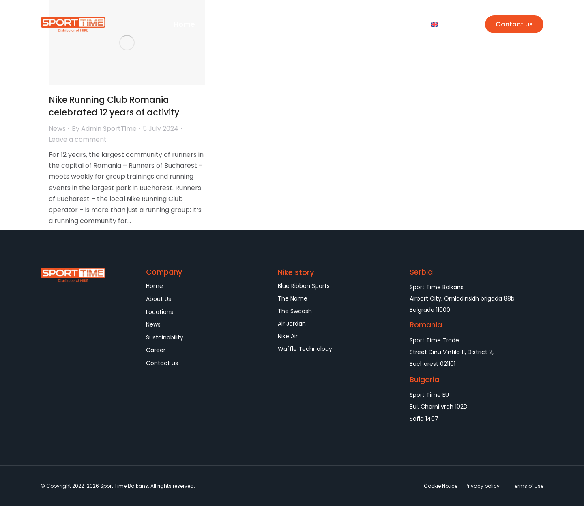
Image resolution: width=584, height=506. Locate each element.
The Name (292, 298)
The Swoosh (295, 311)
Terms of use (527, 485)
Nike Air (288, 336)
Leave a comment (78, 139)
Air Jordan (292, 324)
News (57, 128)
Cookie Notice (440, 485)
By (104, 128)
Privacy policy (483, 485)
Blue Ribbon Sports (304, 286)
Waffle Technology (305, 349)
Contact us (514, 24)
